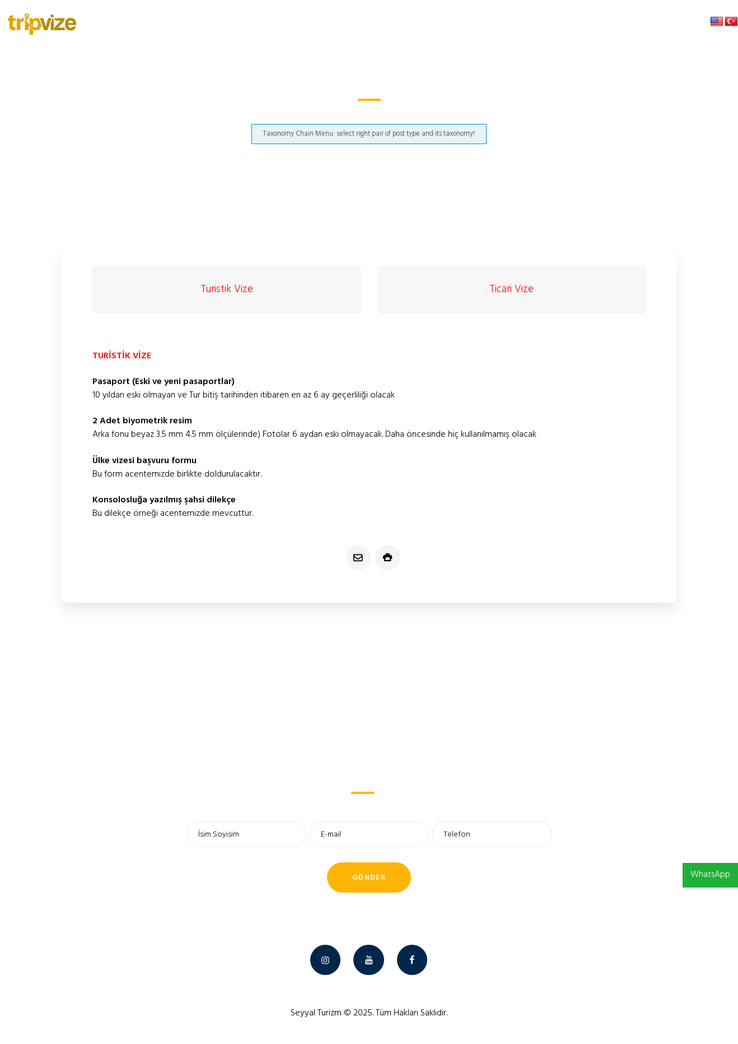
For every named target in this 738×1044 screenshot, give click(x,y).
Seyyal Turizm (316, 1013)
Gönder (369, 878)
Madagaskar (339, 114)
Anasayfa (289, 114)
